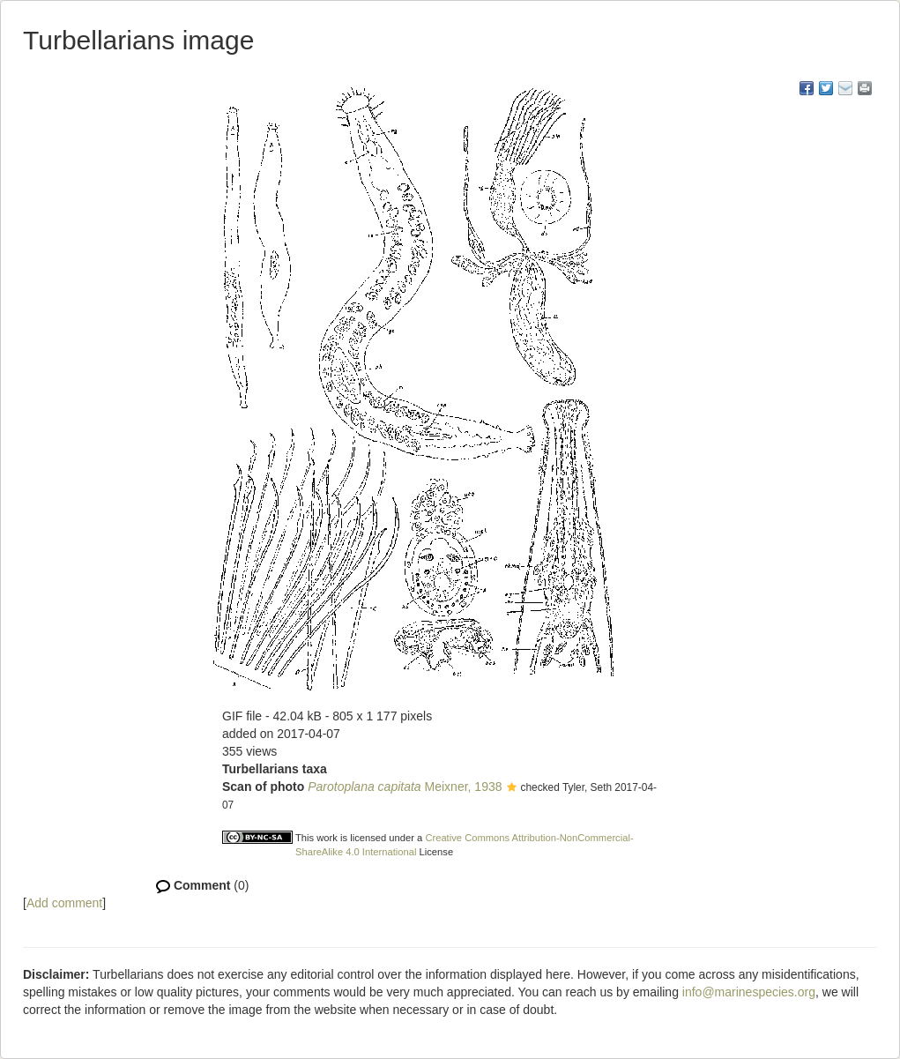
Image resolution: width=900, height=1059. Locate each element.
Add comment (64, 903)
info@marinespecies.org (748, 992)
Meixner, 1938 (405, 786)
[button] (511, 788)
